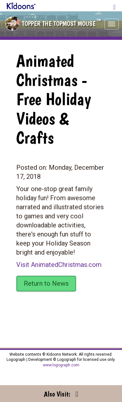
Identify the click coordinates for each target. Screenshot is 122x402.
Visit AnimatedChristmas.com (59, 265)
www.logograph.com (61, 365)
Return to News (46, 283)
